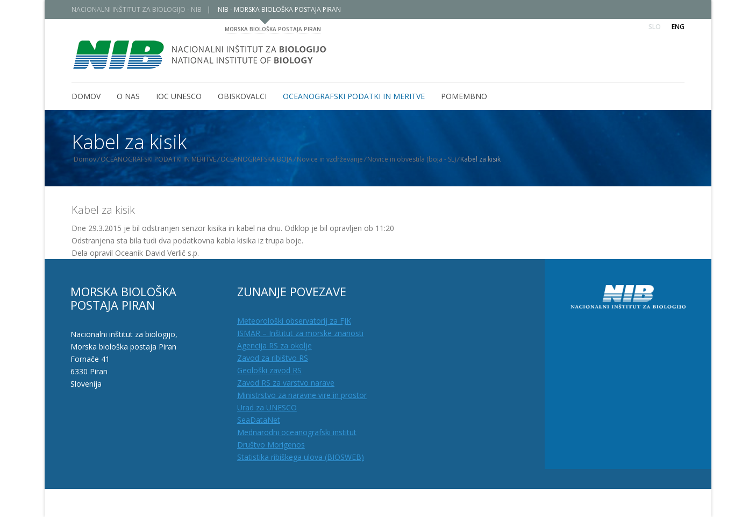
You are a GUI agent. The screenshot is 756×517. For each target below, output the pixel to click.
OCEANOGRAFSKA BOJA (264, 159)
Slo (654, 26)
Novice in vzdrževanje (337, 159)
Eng (678, 26)
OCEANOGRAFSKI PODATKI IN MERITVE (166, 159)
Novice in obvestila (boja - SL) (419, 159)
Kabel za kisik (103, 209)
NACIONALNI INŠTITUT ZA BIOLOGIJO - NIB (144, 9)
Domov (92, 159)
